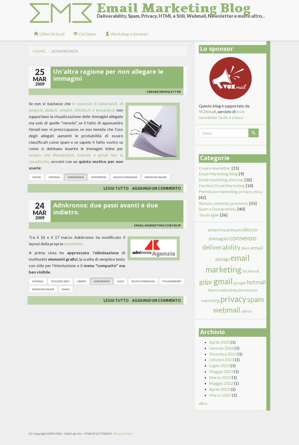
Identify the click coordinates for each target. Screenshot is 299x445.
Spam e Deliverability (217, 208)
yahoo (36, 177)
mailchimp (228, 289)
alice (120, 281)
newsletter (73, 243)
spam (255, 299)
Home (39, 51)
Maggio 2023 (221, 371)
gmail (66, 289)
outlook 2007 (60, 281)
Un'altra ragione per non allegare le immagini (108, 76)
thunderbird (171, 281)
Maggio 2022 (221, 383)
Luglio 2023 (219, 365)
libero (81, 281)
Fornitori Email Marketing (222, 185)
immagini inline (156, 177)
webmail (226, 309)
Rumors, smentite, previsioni (223, 203)
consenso (242, 238)
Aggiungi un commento (156, 188)
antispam (234, 229)
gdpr (206, 282)
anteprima (98, 177)
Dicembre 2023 (223, 353)
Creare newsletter (163, 92)
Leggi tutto (116, 188)
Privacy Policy (123, 433)
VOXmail (207, 111)
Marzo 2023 (220, 377)
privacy (233, 299)
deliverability (221, 247)
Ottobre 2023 (221, 359)
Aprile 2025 (219, 342)
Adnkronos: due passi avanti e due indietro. (105, 210)
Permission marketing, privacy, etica (230, 191)
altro (203, 403)
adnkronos (76, 177)
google (239, 282)
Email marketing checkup (157, 225)
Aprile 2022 (219, 389)
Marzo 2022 (220, 395)
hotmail (54, 177)
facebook (250, 270)
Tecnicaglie (209, 214)
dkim (245, 248)
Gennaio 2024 (221, 348)
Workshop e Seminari (126, 33)
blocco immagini (125, 177)
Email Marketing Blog (173, 6)
